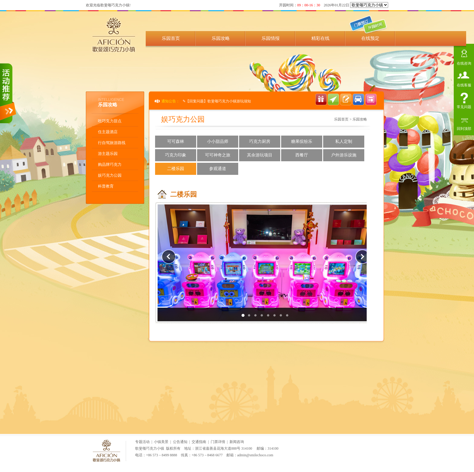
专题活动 (142, 442)
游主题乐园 (108, 153)
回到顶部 (464, 128)
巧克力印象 (175, 155)
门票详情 (218, 442)
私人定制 (343, 141)
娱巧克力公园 (110, 175)
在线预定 (370, 38)
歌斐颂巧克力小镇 (149, 448)
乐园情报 (270, 38)
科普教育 (106, 186)
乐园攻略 (221, 38)
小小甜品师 (217, 141)
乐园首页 (171, 38)
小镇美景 (161, 442)
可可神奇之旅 (217, 155)
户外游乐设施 (343, 155)
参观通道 (217, 168)
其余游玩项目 (259, 155)
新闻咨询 (236, 442)
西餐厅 (301, 155)
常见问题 (464, 106)
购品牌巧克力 (110, 164)
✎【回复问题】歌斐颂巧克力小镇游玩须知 (217, 101)
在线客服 (464, 84)
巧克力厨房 (259, 141)
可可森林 (175, 141)
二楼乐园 (175, 168)
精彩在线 (320, 38)
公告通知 (180, 442)
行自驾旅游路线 (111, 142)
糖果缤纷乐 (301, 141)
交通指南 (199, 442)
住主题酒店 (108, 132)
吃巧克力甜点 (110, 121)
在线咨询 (464, 62)
